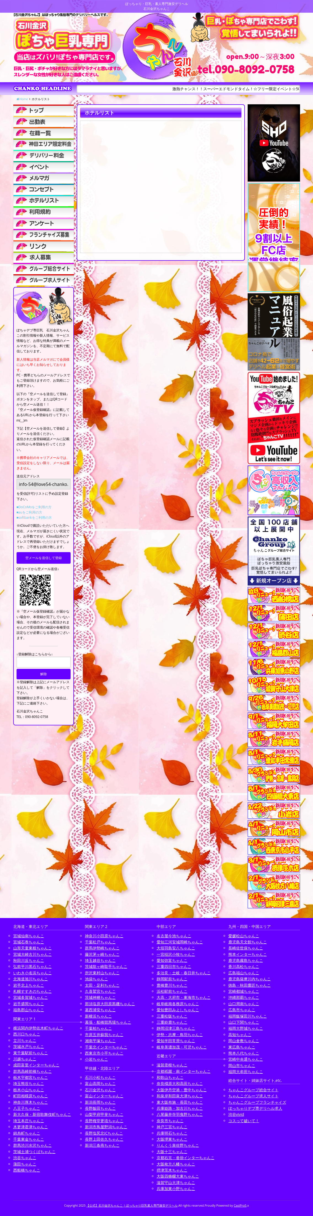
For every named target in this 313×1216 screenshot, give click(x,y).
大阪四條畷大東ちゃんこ (178, 1176)
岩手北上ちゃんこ (28, 985)
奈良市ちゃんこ (170, 1120)
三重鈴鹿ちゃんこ (172, 1022)
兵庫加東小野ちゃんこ (176, 1188)
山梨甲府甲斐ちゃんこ (104, 1114)
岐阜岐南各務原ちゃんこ (178, 1003)
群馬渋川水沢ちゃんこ (32, 1145)
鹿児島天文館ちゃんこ (247, 941)
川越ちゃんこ (24, 1058)
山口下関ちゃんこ (243, 1022)
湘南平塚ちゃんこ (100, 1040)
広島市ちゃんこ (241, 1009)
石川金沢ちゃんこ (100, 1089)
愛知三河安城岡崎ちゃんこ (180, 941)
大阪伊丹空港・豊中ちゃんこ (182, 1089)
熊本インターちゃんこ (247, 954)
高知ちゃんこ (240, 1034)
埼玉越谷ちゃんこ (100, 960)
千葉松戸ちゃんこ (100, 941)
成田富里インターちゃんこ (36, 1065)
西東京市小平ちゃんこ (104, 1053)
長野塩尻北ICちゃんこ (104, 1133)
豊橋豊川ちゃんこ (172, 985)
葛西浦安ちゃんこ (100, 1009)
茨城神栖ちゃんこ (100, 997)
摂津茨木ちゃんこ (172, 1170)
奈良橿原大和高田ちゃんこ (180, 1083)
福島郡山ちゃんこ (28, 1009)
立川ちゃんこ (24, 1040)
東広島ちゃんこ (241, 1047)
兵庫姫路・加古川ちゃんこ (180, 1108)
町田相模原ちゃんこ (30, 1095)
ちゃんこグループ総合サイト (253, 1089)
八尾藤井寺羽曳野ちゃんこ (180, 1114)
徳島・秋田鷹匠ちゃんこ (249, 985)
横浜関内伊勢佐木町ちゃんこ (38, 1028)
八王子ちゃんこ (26, 1108)
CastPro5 (240, 1205)
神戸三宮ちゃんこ (172, 1126)
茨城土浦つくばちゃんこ (34, 1151)
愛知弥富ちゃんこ (172, 960)
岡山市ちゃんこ (241, 1065)
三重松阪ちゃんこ (172, 1016)
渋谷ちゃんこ (24, 1157)
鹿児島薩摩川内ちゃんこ (249, 978)
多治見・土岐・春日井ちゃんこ (184, 972)
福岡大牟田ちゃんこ (245, 1071)
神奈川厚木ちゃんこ (30, 1102)
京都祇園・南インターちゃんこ (184, 1071)
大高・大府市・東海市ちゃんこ (184, 997)
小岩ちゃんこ (96, 1059)
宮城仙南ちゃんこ (28, 935)
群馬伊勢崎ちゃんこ (102, 948)
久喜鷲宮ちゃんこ (100, 991)
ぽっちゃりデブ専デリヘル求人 (255, 1108)
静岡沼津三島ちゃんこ (176, 1028)
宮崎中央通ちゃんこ (245, 1059)
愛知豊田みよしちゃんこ (178, 1009)
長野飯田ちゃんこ (100, 1108)
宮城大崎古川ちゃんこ (32, 954)
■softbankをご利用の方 (34, 517)
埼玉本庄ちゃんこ (28, 1120)
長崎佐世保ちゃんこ (245, 948)
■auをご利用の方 (29, 512)
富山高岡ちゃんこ (100, 1083)
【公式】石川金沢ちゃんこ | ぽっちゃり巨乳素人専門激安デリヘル (132, 1205)
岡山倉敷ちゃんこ (243, 1040)
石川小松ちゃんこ (100, 1077)
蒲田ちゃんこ (24, 1164)
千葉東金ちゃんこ (28, 1139)
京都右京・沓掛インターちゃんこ (186, 1157)
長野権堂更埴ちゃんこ (104, 1120)
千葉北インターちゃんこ (106, 1047)
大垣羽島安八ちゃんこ (176, 948)
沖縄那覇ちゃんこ (243, 997)
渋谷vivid (236, 1114)
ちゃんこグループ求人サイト (253, 1095)
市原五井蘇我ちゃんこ (104, 1034)
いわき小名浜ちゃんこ (32, 972)
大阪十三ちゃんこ (172, 1151)
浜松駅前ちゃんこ (172, 991)
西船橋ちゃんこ (26, 1170)
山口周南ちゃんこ (243, 1003)
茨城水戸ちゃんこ (28, 1046)
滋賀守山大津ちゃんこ (176, 1182)
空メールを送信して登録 (43, 557)
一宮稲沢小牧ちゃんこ (176, 954)
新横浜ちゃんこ (98, 1016)
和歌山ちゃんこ (170, 1077)
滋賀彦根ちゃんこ (172, 1065)
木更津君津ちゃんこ (30, 1126)
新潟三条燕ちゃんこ (102, 1145)
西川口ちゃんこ (26, 1034)
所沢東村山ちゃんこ (102, 972)
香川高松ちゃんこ (243, 966)
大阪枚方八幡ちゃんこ (176, 1164)
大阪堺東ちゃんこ (172, 1139)
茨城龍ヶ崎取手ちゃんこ (106, 966)
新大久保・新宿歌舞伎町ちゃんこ (42, 1114)
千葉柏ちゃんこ (98, 1028)
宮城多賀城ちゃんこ (30, 997)
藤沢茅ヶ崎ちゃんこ (102, 954)
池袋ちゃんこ (96, 978)
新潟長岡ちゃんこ (100, 1102)
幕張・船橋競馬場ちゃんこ (108, 1022)
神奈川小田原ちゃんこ (104, 935)
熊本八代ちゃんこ (243, 1053)
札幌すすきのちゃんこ (32, 991)
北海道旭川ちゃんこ (30, 978)
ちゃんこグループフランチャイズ (257, 1102)
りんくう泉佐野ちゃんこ (178, 1145)
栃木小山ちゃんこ (28, 1089)
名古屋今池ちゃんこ (174, 935)
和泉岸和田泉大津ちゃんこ (180, 1095)
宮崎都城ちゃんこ (243, 991)
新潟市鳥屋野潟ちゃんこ (106, 1126)
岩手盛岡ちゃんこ (28, 1003)
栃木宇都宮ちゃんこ (30, 1077)
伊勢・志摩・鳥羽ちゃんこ (180, 1034)
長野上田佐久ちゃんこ (104, 1139)
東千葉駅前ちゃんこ (30, 1052)
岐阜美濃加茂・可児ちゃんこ (182, 1047)
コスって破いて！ (243, 1120)
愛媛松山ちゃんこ (243, 935)
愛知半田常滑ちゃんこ (176, 1040)
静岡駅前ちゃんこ (172, 978)
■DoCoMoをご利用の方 (34, 507)
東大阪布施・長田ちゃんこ (180, 1102)
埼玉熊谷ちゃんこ (28, 1083)
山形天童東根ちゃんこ (32, 948)
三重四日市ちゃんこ (174, 966)
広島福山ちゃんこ (243, 972)
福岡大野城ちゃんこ (245, 1028)
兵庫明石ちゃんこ (172, 1133)
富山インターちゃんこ (104, 1095)
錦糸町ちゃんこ (26, 1133)
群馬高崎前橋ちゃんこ (32, 1071)
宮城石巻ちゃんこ (28, 941)
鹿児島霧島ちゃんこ (245, 960)
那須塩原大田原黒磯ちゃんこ (110, 1003)
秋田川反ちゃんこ (28, 960)
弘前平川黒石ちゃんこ (32, 966)
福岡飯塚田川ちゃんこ (247, 1016)
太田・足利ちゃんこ (102, 985)
